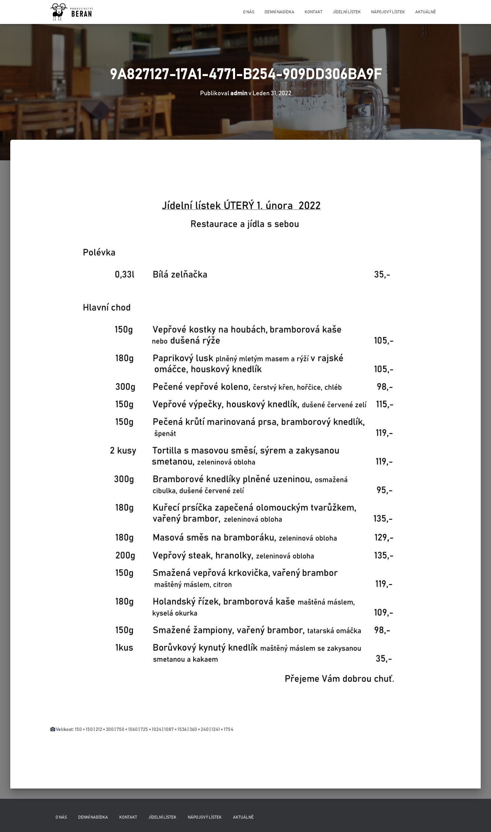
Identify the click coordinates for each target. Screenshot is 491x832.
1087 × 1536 (175, 729)
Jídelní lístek (347, 12)
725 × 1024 (150, 729)
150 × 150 (84, 729)
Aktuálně (425, 12)
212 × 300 (105, 729)
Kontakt (313, 12)
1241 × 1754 (222, 729)
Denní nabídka (279, 12)
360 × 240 (199, 729)
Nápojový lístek (388, 12)
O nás (248, 12)
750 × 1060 (127, 729)
